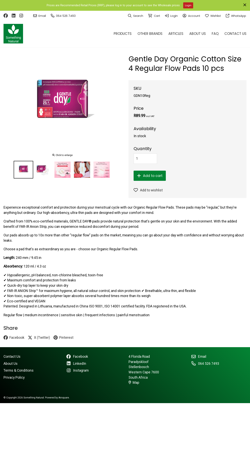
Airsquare (63, 397)
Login (188, 5)
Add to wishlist (148, 190)
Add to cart (149, 175)
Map (134, 383)
